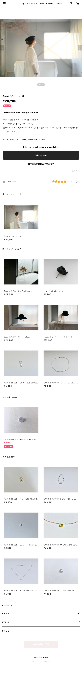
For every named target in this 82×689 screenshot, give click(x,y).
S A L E (5, 631)
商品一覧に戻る (41, 644)
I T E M (5, 622)
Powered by (41, 662)
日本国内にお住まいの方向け (41, 164)
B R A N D (6, 613)
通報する (75, 171)
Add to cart (41, 155)
